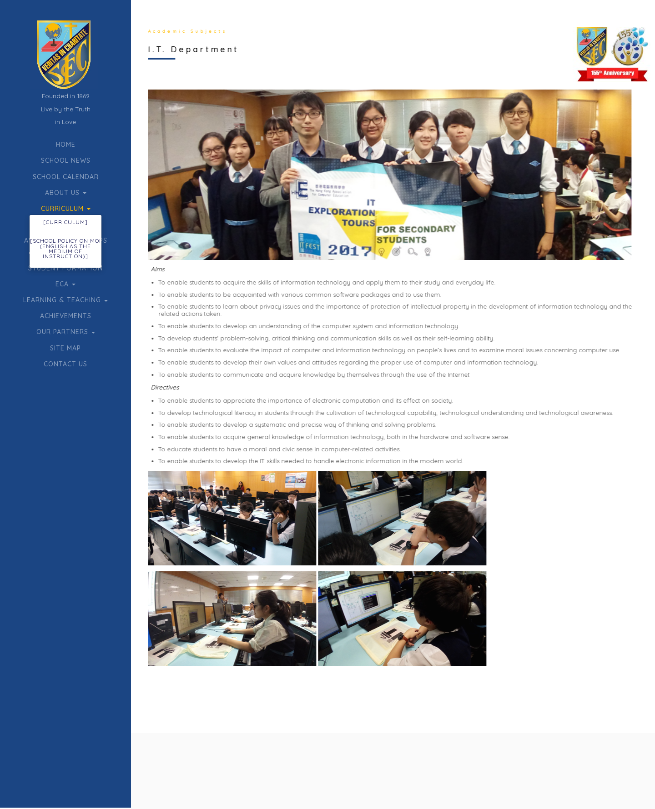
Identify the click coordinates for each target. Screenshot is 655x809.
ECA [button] (65, 284)
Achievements (65, 316)
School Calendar (66, 177)
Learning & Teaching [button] (65, 300)
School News (66, 160)
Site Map (65, 348)
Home (66, 144)
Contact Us (65, 364)
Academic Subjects (186, 31)
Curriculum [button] (66, 209)
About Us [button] (65, 193)
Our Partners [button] (65, 332)
